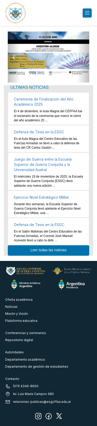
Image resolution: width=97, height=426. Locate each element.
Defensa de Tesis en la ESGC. (39, 224)
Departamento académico (25, 359)
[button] (14, 57)
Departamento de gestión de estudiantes (36, 366)
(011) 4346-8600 (22, 386)
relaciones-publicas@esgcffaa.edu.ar (38, 401)
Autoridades (14, 352)
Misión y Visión (16, 314)
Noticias (11, 307)
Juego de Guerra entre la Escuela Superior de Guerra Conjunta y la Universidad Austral (43, 164)
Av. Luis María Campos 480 (29, 394)
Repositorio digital (19, 340)
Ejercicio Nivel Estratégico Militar (41, 197)
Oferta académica (19, 300)
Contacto (12, 379)
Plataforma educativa (21, 321)
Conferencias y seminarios (25, 333)
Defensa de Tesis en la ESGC (39, 132)
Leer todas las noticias (48, 250)
